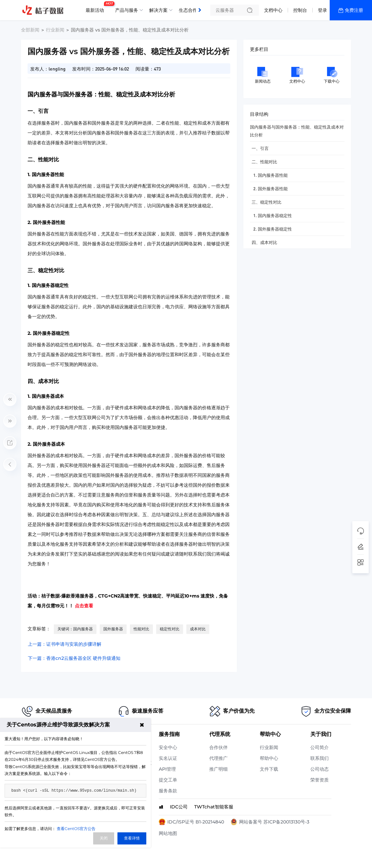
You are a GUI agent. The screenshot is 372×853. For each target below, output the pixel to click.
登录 (322, 10)
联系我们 (319, 758)
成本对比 (198, 628)
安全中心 (168, 747)
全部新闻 (30, 30)
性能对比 (141, 628)
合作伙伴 (218, 747)
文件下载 (269, 769)
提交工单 (168, 780)
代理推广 (218, 758)
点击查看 (84, 606)
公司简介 (319, 747)
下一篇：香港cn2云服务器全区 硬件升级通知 (74, 658)
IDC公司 (179, 807)
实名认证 (168, 758)
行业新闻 (55, 30)
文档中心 (273, 10)
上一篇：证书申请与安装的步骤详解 (64, 644)
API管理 (167, 769)
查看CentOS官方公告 (76, 828)
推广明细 (218, 769)
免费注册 (354, 10)
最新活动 (96, 7)
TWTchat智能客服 (213, 807)
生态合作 (188, 10)
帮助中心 (269, 758)
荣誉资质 (319, 780)
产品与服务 (126, 10)
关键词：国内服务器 (75, 628)
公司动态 (319, 769)
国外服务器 (113, 628)
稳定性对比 (169, 628)
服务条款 (168, 791)
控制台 (300, 10)
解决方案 (158, 10)
